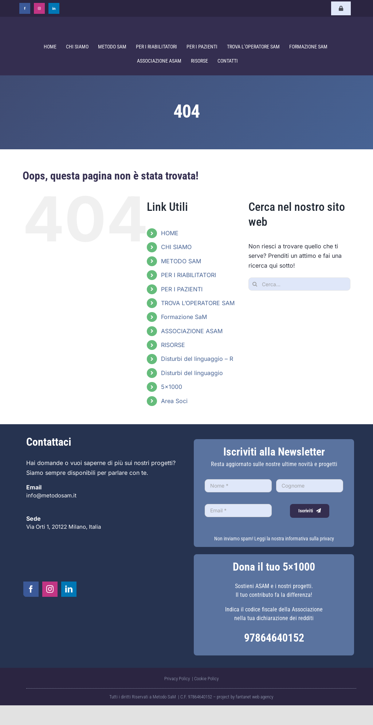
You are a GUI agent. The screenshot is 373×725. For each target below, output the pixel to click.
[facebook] (24, 8)
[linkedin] (53, 8)
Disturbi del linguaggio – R (197, 358)
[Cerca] (255, 284)
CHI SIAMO (176, 247)
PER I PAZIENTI (182, 289)
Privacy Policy (177, 678)
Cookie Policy (206, 678)
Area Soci (174, 401)
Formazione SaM (184, 316)
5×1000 (171, 386)
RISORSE (173, 344)
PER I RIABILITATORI (188, 275)
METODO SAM (181, 261)
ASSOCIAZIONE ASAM (192, 331)
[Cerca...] (299, 284)
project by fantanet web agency (245, 697)
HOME (169, 233)
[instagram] (39, 8)
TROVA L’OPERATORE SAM (198, 303)
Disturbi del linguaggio (192, 373)
